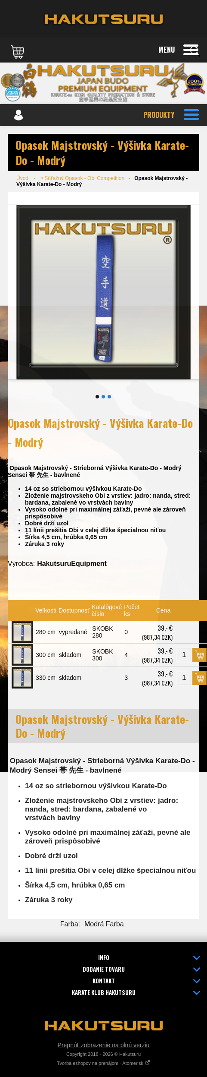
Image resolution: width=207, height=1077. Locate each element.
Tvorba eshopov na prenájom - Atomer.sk (103, 1063)
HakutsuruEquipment (72, 563)
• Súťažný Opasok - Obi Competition (82, 178)
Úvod (22, 178)
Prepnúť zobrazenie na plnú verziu (104, 1045)
